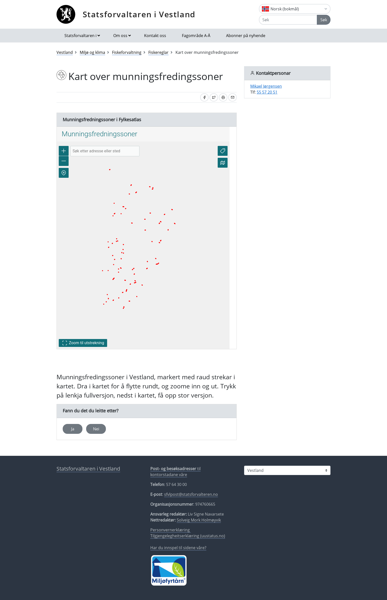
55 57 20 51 (267, 92)
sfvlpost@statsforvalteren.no (191, 494)
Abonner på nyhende (245, 35)
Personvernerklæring (170, 530)
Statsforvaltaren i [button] (80, 35)
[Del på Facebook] (204, 97)
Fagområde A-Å (196, 35)
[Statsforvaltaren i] (287, 470)
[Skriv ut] (223, 97)
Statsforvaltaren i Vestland (139, 14)
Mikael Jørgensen (266, 86)
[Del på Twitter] (214, 97)
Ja (72, 429)
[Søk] (288, 20)
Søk (323, 19)
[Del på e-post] (232, 97)
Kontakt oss (155, 35)
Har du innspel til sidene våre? (178, 547)
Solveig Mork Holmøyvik (199, 520)
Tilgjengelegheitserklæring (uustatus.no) (187, 536)
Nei (96, 429)
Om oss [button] (120, 35)
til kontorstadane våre (175, 471)
